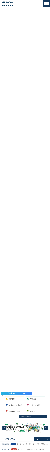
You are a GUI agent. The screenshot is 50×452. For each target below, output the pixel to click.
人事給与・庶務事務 (15, 405)
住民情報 (12, 399)
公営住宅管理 (35, 405)
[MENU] (46, 3)
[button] (4, 428)
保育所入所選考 (14, 411)
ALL (38, 439)
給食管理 (33, 411)
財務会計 (33, 399)
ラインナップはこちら (27, 417)
